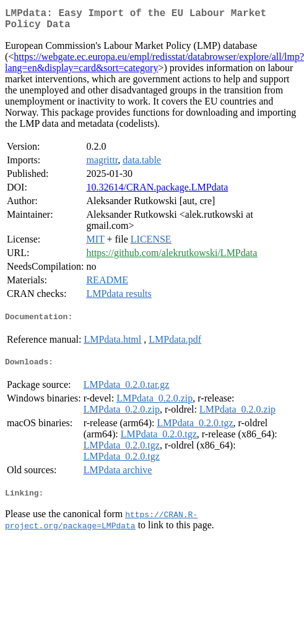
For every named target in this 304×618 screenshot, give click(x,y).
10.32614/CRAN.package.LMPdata (157, 192)
